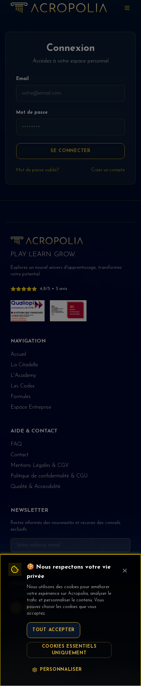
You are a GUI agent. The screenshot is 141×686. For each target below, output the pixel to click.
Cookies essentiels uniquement (69, 650)
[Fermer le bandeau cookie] (125, 571)
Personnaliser (57, 669)
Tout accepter (53, 629)
